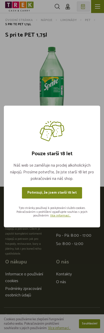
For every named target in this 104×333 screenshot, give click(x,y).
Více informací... (60, 215)
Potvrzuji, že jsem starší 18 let (52, 193)
